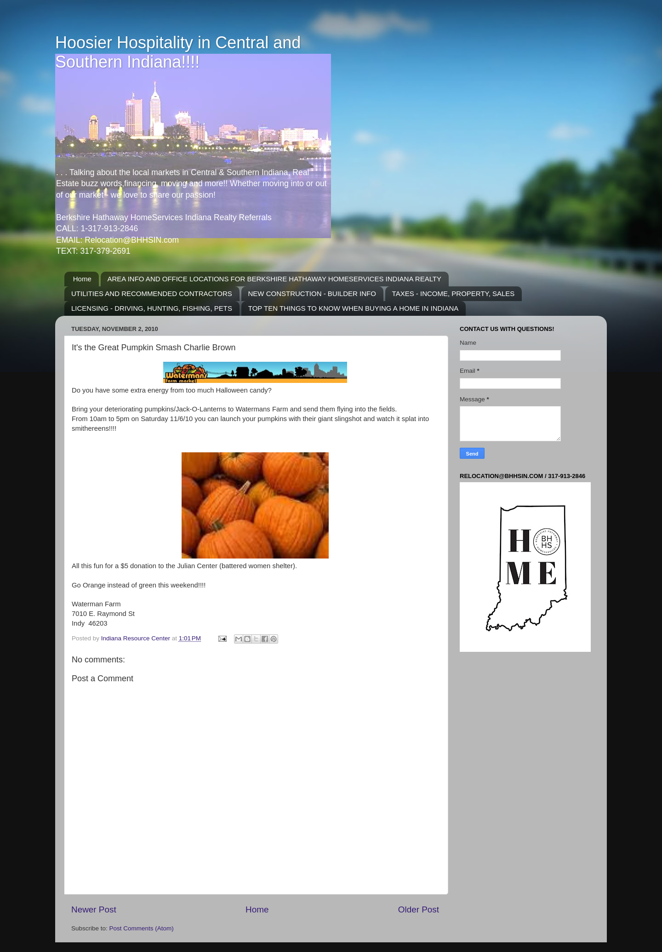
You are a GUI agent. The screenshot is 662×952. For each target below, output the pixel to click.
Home (82, 279)
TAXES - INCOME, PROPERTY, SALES (453, 293)
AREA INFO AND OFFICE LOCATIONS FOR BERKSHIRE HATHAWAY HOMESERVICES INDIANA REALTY (275, 279)
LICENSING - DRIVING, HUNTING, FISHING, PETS (151, 308)
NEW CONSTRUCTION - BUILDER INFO (312, 293)
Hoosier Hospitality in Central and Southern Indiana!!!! (178, 52)
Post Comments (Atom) (141, 928)
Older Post (418, 909)
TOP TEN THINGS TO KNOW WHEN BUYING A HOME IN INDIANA (353, 308)
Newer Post (93, 909)
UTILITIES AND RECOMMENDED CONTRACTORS (151, 293)
